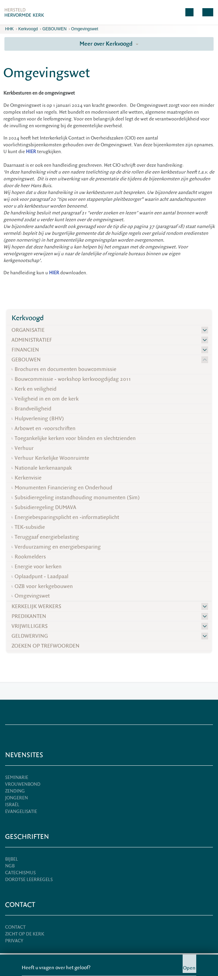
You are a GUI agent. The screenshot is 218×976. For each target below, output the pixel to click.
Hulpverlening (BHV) (39, 418)
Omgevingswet (84, 29)
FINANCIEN (25, 349)
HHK (9, 29)
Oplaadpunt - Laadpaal (41, 576)
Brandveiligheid (33, 408)
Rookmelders (30, 556)
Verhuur (24, 448)
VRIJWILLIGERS (30, 626)
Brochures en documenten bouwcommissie (65, 369)
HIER (54, 273)
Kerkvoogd (28, 29)
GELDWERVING (30, 636)
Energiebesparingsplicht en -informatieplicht (67, 517)
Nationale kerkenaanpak (43, 468)
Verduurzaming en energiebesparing (58, 546)
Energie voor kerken (38, 566)
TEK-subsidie (30, 527)
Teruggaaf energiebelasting (47, 537)
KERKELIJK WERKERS (36, 606)
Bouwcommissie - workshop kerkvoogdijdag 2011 (73, 379)
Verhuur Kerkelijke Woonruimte (52, 458)
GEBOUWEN (54, 29)
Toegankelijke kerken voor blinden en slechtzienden (75, 438)
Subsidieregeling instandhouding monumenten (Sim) (77, 497)
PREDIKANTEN (29, 616)
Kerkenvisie (28, 477)
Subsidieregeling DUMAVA (45, 507)
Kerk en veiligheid (35, 389)
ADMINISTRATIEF (32, 340)
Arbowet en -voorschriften (45, 428)
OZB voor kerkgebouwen (44, 586)
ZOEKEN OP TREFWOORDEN (46, 645)
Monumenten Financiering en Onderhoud (63, 487)
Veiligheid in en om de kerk (47, 398)
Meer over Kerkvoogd (109, 43)
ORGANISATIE (28, 330)
